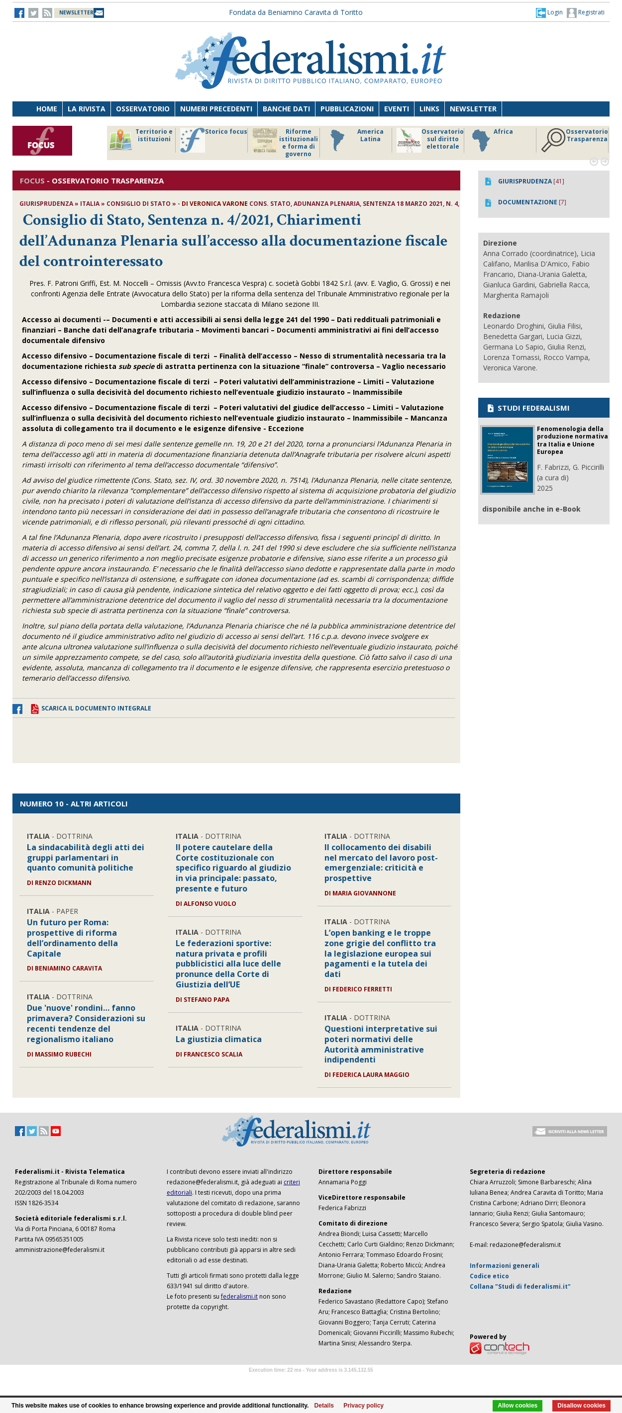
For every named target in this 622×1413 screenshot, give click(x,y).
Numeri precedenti (216, 108)
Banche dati (286, 108)
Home (46, 108)
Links (429, 108)
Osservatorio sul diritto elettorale (430, 140)
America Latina (354, 140)
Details (324, 1405)
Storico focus (213, 140)
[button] (549, 12)
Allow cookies (517, 1405)
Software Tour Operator (311, 1381)
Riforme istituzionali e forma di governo (285, 143)
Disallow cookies (581, 1405)
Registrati (586, 13)
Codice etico (489, 1276)
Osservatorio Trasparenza (574, 140)
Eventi (396, 108)
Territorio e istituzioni (140, 140)
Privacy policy (363, 1405)
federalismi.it (239, 1296)
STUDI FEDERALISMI (528, 408)
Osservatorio (143, 108)
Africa (491, 140)
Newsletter (473, 108)
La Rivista (86, 108)
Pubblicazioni (347, 108)
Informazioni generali (504, 1265)
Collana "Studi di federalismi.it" (520, 1286)
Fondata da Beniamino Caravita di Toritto (296, 12)
